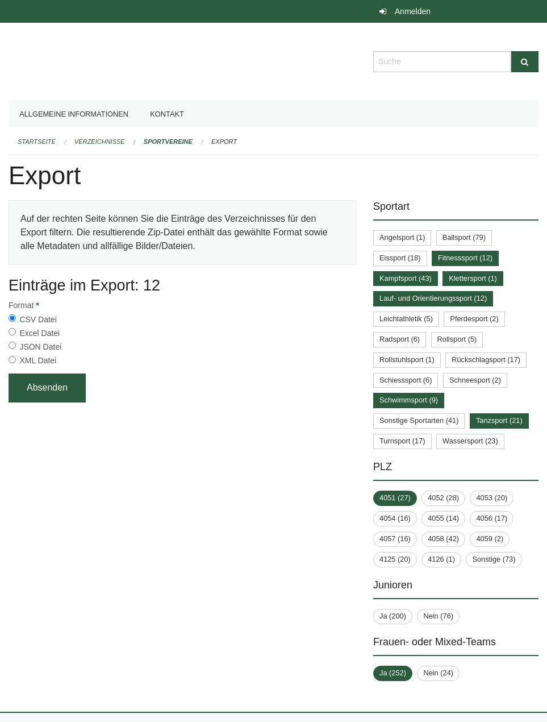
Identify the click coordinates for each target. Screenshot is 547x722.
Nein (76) (438, 616)
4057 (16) (395, 538)
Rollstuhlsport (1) (407, 359)
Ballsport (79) (464, 237)
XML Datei (37, 360)
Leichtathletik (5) (406, 318)
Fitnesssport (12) (465, 258)
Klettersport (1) (473, 278)
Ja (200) (392, 616)
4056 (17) (491, 518)
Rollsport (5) (457, 339)
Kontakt (167, 114)
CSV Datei (37, 319)
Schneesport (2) (475, 380)
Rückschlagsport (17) (486, 359)
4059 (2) (489, 538)
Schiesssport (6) (405, 380)
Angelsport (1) (402, 237)
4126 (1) (441, 559)
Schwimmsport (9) (408, 400)
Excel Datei (39, 333)
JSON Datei (40, 346)
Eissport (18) (400, 258)
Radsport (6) (399, 339)
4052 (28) (443, 497)
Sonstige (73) (493, 559)
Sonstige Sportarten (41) (418, 420)
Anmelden (413, 11)
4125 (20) (395, 559)
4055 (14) (443, 518)
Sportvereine (168, 141)
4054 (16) (395, 518)
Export (224, 141)
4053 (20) (491, 497)
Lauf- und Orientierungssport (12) (433, 298)
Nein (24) (438, 673)
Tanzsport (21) (499, 420)
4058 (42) (443, 538)
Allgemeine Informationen (73, 114)
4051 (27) (395, 497)
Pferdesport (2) (474, 318)
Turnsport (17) (402, 441)
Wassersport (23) (470, 441)
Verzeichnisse (99, 141)
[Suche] (524, 61)
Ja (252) (392, 673)
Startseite (37, 141)
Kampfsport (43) (405, 278)
